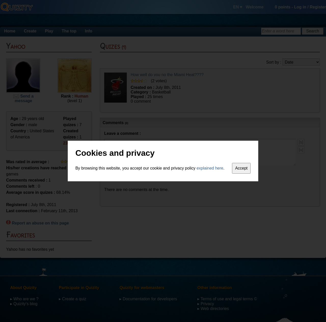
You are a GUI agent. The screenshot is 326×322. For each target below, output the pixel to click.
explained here (210, 168)
